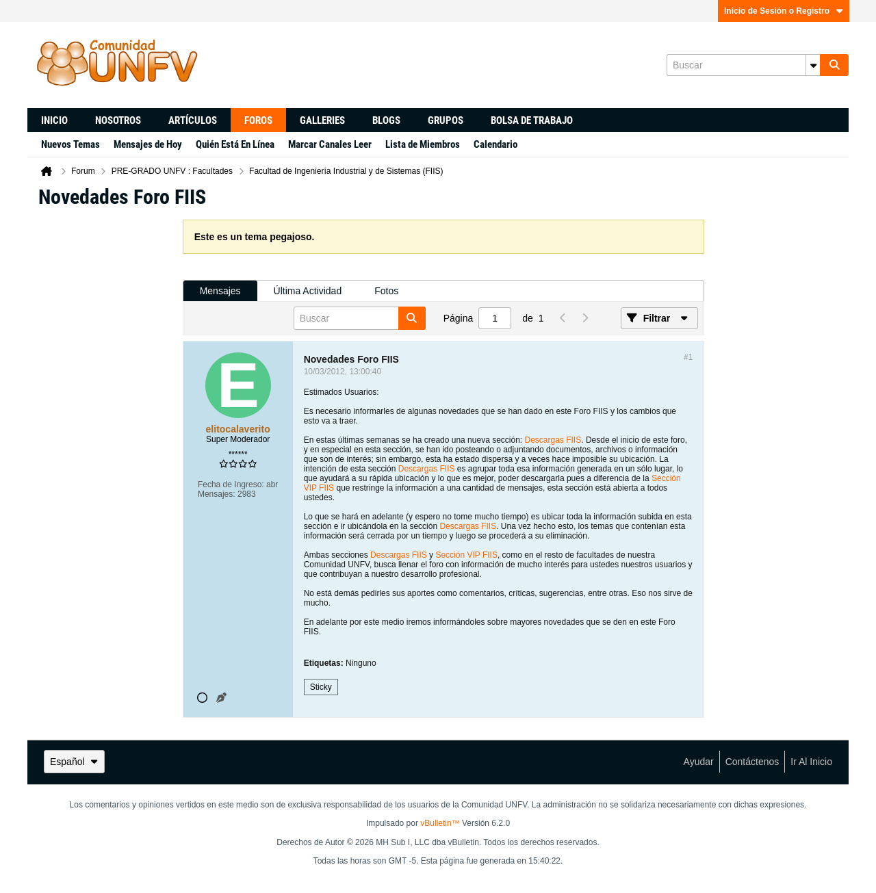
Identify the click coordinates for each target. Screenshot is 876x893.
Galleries (322, 120)
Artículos (192, 120)
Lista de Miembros (422, 144)
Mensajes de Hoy (148, 144)
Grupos (445, 120)
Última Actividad (308, 290)
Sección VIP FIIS (466, 555)
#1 (688, 357)
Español (74, 761)
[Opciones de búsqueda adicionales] (813, 65)
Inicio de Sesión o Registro (783, 11)
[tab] (220, 291)
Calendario (495, 144)
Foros (258, 120)
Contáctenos (752, 761)
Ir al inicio (811, 761)
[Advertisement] (104, 425)
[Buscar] (743, 65)
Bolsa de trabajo (532, 120)
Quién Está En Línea (235, 144)
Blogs (386, 120)
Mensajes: (216, 494)
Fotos (386, 290)
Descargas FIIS (553, 440)
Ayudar (699, 761)
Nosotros (118, 120)
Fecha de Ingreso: (231, 484)
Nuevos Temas (70, 144)
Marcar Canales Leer (330, 144)
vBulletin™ (439, 823)
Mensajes (220, 290)
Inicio (54, 120)
